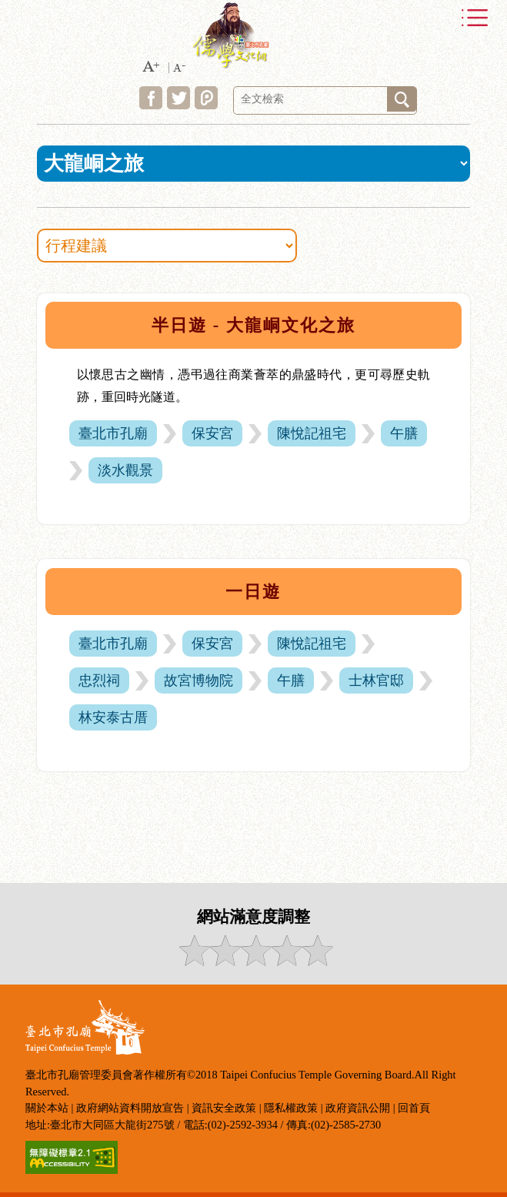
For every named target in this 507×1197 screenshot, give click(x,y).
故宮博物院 (198, 680)
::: (20, 296)
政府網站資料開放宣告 (130, 1108)
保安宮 (212, 433)
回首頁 (414, 1108)
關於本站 (46, 1108)
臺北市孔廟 (113, 433)
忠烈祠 (99, 680)
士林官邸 (376, 680)
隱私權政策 (291, 1108)
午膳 (404, 433)
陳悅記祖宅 (311, 433)
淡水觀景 (125, 470)
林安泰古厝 (113, 717)
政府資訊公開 (357, 1108)
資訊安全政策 (224, 1108)
